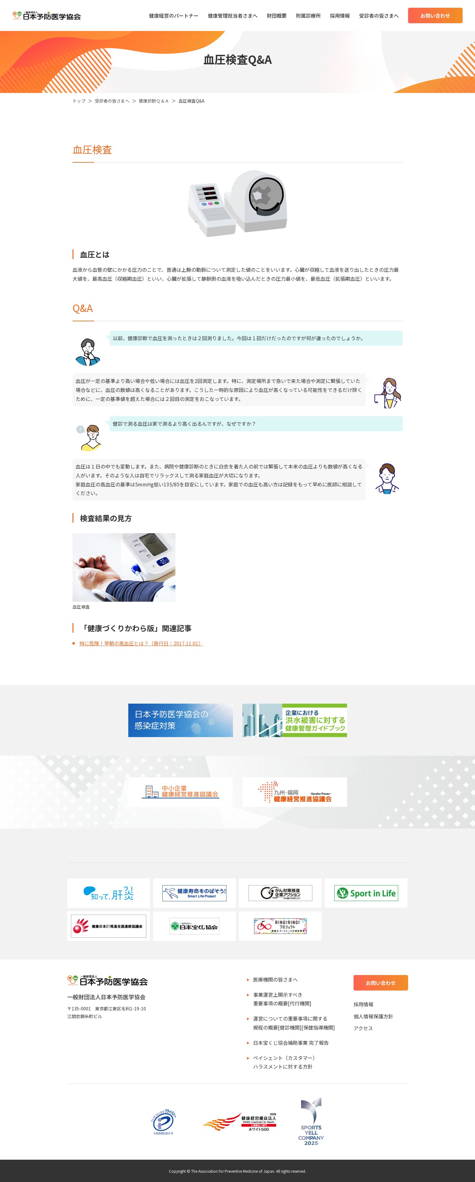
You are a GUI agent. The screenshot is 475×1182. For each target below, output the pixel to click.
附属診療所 (308, 15)
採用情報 (340, 15)
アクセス (363, 1028)
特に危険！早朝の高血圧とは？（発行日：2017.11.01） (141, 643)
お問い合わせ (435, 15)
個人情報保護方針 (373, 1016)
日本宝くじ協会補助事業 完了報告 (291, 1042)
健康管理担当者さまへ (232, 15)
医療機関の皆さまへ (275, 979)
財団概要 (277, 15)
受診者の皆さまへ (379, 15)
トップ (79, 101)
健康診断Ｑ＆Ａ (154, 101)
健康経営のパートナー (174, 15)
